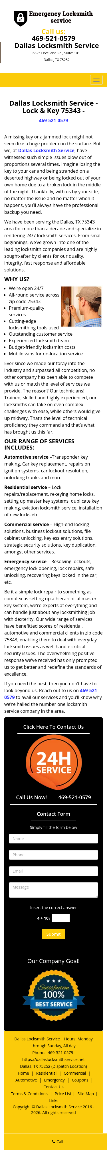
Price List (63, 1093)
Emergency (54, 1080)
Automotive (26, 1080)
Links (53, 1100)
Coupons (80, 1080)
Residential (46, 1073)
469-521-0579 (53, 38)
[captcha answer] (61, 918)
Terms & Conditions (29, 1093)
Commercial (75, 1073)
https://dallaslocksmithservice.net (53, 1059)
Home (23, 1073)
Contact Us (53, 1086)
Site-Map (86, 1093)
